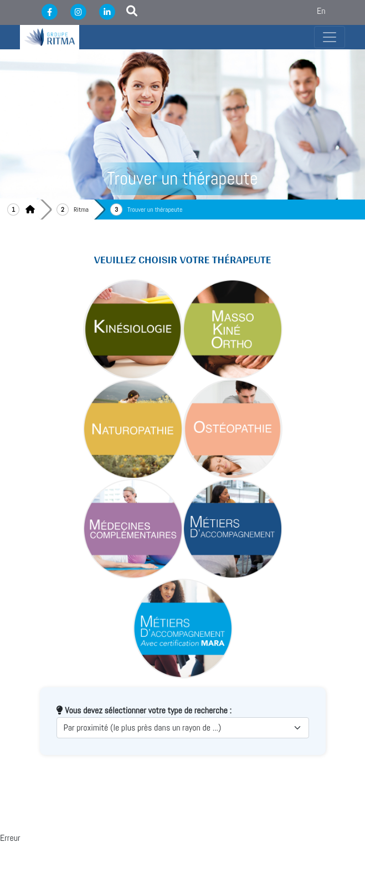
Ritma (81, 209)
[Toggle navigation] (329, 37)
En (321, 11)
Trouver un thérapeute (154, 209)
